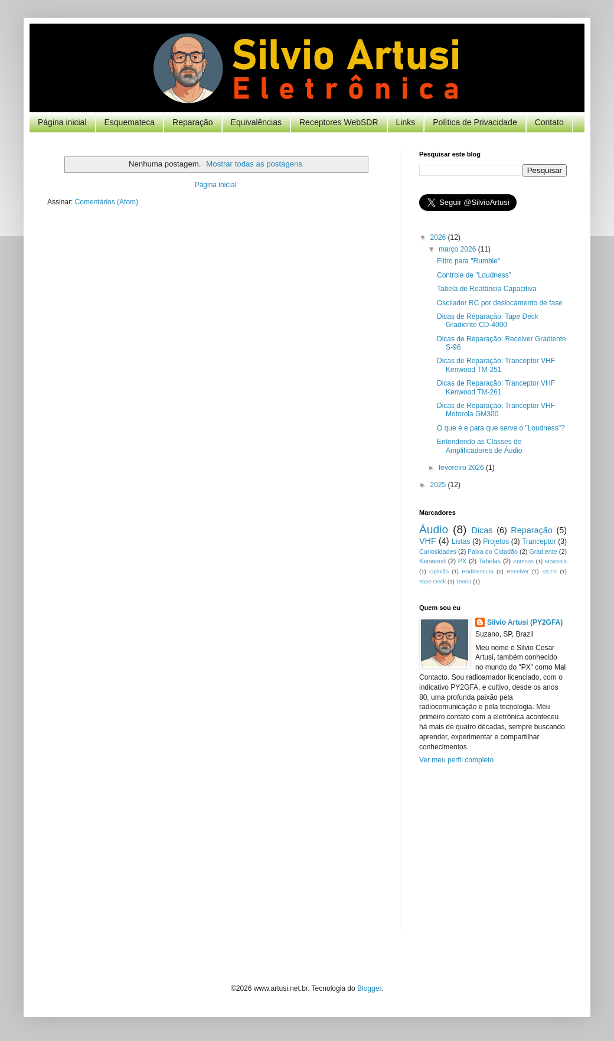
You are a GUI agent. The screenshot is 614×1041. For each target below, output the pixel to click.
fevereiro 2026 (462, 468)
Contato (549, 122)
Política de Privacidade (475, 122)
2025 (439, 485)
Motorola (556, 561)
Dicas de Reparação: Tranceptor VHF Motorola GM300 (496, 410)
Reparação (192, 122)
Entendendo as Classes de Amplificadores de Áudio (479, 446)
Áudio (433, 529)
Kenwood (432, 560)
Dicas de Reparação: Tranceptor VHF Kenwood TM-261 (496, 387)
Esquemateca (129, 122)
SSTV (549, 571)
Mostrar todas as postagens (254, 163)
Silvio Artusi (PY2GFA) (525, 622)
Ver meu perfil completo (456, 760)
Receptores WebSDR (338, 122)
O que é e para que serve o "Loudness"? (501, 428)
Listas (461, 541)
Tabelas (490, 560)
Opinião (439, 571)
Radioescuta (477, 571)
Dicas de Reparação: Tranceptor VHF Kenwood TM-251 (496, 365)
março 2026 (458, 249)
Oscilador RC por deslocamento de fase (500, 303)
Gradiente (543, 551)
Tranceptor (539, 541)
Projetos (496, 541)
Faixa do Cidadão (493, 551)
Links (406, 122)
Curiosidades (437, 551)
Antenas (523, 561)
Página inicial (62, 122)
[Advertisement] (493, 857)
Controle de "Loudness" (474, 275)
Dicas (482, 530)
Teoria (463, 581)
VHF (427, 541)
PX (462, 560)
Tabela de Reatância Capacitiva (487, 289)
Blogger (369, 988)
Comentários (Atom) (106, 202)
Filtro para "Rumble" (468, 261)
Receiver (518, 571)
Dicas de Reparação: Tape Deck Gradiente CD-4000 (487, 320)
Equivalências (256, 122)
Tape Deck (432, 581)
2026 (439, 237)
